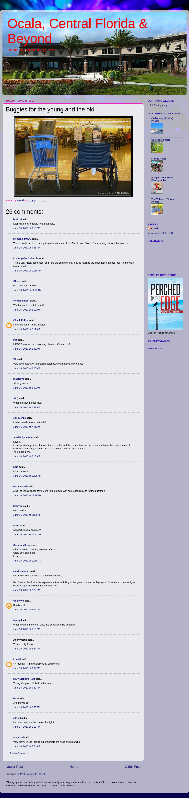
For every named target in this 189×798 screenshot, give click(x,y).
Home (74, 766)
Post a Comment (19, 753)
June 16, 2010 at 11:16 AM (27, 495)
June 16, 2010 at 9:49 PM (26, 687)
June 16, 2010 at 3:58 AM (26, 388)
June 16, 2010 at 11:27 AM (27, 534)
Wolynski (18, 737)
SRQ (15, 398)
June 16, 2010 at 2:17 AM (26, 329)
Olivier (17, 281)
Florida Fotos (158, 158)
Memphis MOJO (22, 238)
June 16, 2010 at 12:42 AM (27, 290)
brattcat (17, 219)
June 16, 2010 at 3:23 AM (26, 368)
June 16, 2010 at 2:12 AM (26, 309)
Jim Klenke (19, 418)
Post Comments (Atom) (32, 774)
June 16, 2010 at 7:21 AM (26, 427)
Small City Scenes (23, 437)
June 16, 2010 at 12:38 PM (27, 560)
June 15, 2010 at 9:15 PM (26, 228)
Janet (16, 718)
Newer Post (14, 766)
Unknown (18, 600)
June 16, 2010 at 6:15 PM (26, 629)
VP (14, 359)
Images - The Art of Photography (162, 179)
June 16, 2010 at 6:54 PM (26, 668)
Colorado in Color (161, 140)
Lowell (17, 659)
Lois (15, 467)
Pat (15, 339)
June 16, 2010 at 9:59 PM (26, 707)
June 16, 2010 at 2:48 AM (26, 348)
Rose (16, 698)
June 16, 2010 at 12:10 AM (27, 270)
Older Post (133, 766)
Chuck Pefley (20, 320)
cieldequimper (21, 300)
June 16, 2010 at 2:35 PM (26, 609)
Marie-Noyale (20, 486)
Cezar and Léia (21, 545)
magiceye (18, 378)
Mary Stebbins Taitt (24, 679)
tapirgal (17, 620)
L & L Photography (157, 105)
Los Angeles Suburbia (25, 258)
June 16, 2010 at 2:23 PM (26, 590)
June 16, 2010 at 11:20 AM (27, 515)
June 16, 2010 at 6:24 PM (26, 648)
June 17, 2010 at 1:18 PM (26, 726)
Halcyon (18, 506)
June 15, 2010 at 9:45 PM (26, 247)
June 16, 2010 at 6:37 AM (26, 407)
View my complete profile (161, 233)
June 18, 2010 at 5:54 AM (26, 746)
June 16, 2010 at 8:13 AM (26, 456)
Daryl (16, 525)
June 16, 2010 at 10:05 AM (27, 475)
